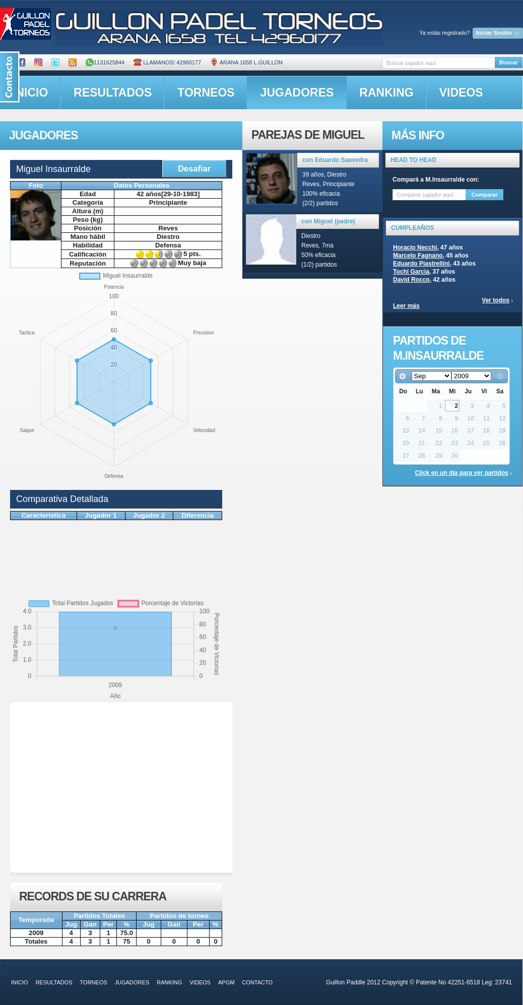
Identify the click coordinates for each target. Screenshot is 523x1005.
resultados (113, 92)
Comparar (485, 195)
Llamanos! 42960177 (167, 62)
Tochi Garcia (411, 271)
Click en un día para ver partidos (461, 472)
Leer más (406, 305)
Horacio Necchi (415, 247)
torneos (205, 92)
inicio (19, 982)
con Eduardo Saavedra (335, 159)
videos (461, 92)
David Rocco (411, 279)
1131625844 (105, 62)
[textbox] (438, 62)
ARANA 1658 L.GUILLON (246, 62)
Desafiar (194, 168)
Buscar (508, 62)
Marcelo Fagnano (418, 255)
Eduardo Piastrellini (421, 263)
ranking (386, 92)
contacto (257, 982)
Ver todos (495, 300)
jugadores (297, 92)
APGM (226, 982)
